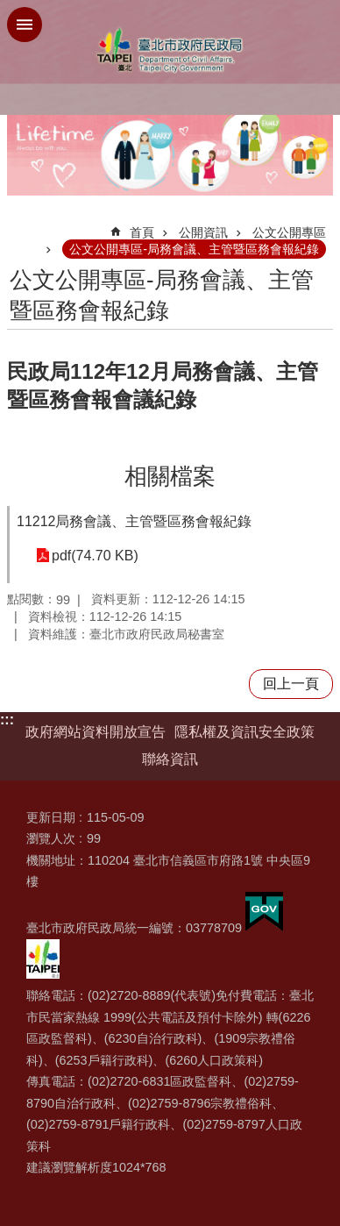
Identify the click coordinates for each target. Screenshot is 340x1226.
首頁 (142, 232)
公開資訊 (203, 232)
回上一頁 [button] (291, 683)
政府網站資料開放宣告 (95, 731)
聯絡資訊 (170, 759)
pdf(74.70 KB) (95, 555)
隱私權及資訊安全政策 (244, 731)
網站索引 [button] (24, 24)
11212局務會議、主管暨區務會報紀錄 (134, 521)
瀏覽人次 (50, 838)
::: (7, 719)
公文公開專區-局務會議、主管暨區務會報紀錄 (194, 249)
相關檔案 (170, 476)
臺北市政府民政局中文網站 (170, 50)
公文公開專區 (289, 232)
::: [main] (18, 224)
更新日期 (50, 817)
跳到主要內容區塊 (9, 9)
